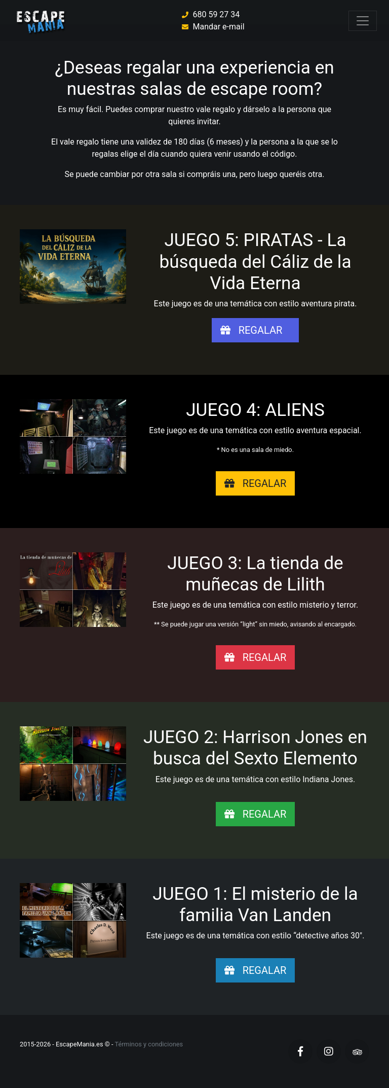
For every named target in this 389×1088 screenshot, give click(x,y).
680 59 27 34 (216, 14)
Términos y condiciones (148, 1044)
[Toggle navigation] (362, 21)
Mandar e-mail (218, 26)
